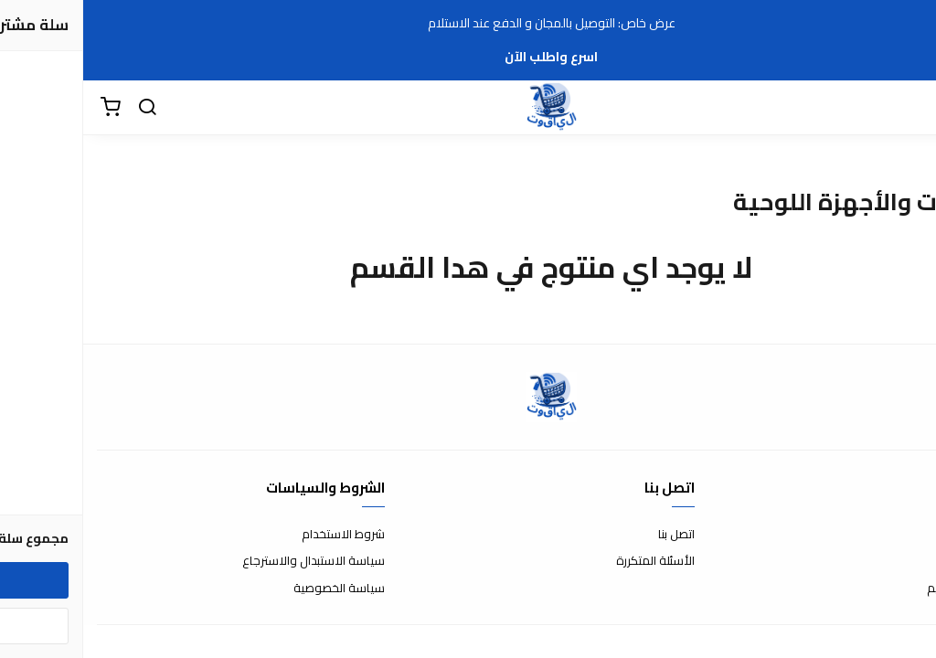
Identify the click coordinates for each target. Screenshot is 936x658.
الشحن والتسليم (883, 588)
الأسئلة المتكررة (572, 561)
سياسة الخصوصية (256, 588)
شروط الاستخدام (260, 534)
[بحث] (64, 108)
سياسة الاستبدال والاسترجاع (230, 561)
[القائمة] (908, 108)
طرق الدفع (894, 561)
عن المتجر (899, 534)
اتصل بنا (593, 534)
